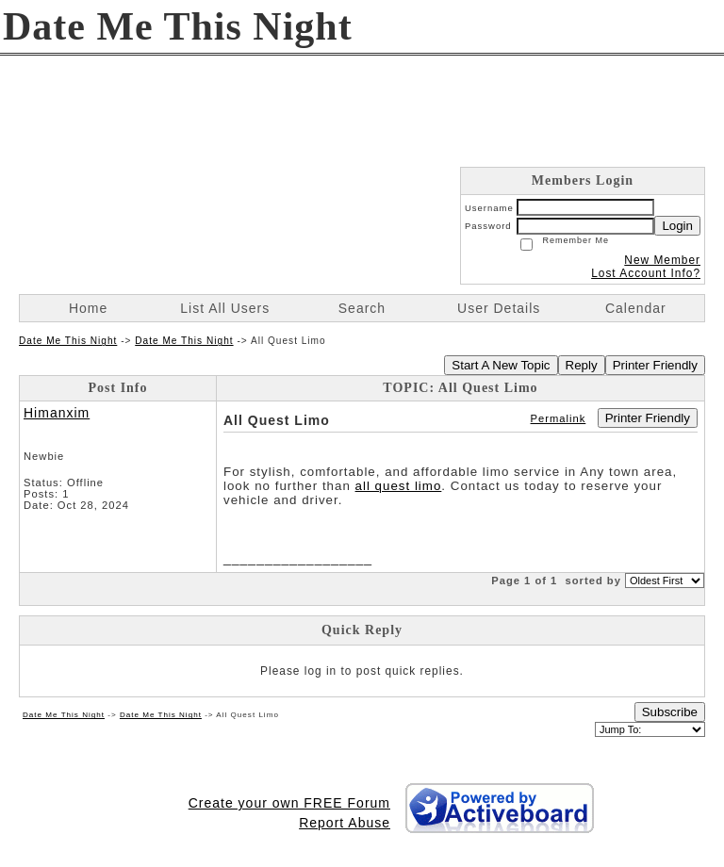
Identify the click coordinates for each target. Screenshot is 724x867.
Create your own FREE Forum (289, 802)
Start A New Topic (501, 365)
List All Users (225, 308)
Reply (582, 365)
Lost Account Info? (645, 273)
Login (677, 226)
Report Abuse (344, 822)
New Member (662, 260)
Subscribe (670, 712)
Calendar (635, 308)
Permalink (558, 418)
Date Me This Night (68, 340)
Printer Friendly (655, 365)
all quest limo (398, 486)
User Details (498, 308)
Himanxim (57, 412)
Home (88, 308)
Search (362, 308)
